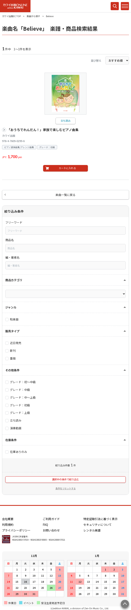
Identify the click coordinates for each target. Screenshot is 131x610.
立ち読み (65, 120)
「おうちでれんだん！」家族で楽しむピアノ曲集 (43, 129)
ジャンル (10, 307)
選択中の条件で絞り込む (65, 479)
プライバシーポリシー (16, 530)
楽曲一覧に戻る (65, 195)
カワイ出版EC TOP (11, 16)
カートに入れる (67, 168)
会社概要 (7, 519)
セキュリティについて (97, 525)
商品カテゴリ (13, 280)
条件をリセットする (66, 488)
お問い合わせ (51, 530)
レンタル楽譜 (91, 530)
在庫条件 (11, 440)
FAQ (45, 525)
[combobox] (65, 230)
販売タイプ (12, 331)
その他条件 (12, 370)
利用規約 (7, 525)
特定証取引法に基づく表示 (100, 519)
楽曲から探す (33, 16)
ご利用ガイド (51, 519)
